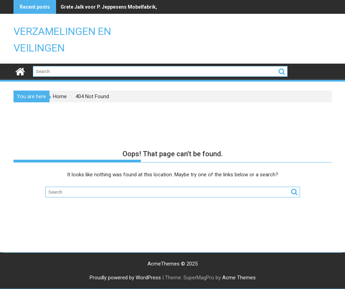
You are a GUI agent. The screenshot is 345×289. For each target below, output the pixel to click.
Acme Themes (239, 277)
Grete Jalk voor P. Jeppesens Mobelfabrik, (109, 7)
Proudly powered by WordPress (125, 277)
